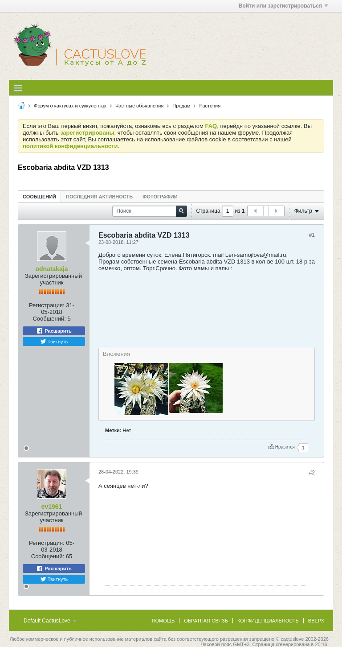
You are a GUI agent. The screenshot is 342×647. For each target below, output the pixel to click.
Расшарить (53, 330)
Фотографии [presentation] (159, 196)
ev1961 (51, 506)
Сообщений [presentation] (39, 196)
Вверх (316, 620)
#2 (312, 473)
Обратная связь (206, 620)
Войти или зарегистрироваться (283, 6)
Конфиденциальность (268, 620)
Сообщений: (49, 318)
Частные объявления (139, 105)
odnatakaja (51, 268)
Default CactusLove (50, 621)
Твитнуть (54, 341)
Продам (181, 105)
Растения (209, 105)
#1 (312, 235)
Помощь (163, 620)
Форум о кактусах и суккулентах (70, 105)
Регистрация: (47, 305)
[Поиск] (149, 211)
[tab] (39, 196)
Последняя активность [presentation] (99, 196)
